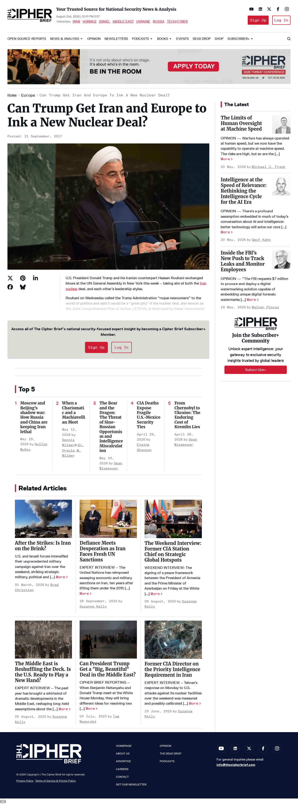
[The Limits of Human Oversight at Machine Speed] (281, 125)
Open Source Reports (26, 40)
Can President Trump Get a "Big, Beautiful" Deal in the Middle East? (107, 670)
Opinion (94, 40)
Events (182, 40)
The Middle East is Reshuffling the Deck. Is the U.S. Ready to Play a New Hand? (43, 673)
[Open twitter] (268, 9)
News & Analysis (64, 40)
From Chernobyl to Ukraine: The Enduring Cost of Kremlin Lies (187, 416)
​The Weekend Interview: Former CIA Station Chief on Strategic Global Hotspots (173, 552)
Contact (122, 777)
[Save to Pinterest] (23, 279)
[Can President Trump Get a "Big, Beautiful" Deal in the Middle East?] (108, 641)
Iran (76, 22)
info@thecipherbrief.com (236, 766)
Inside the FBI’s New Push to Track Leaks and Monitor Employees (243, 262)
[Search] (289, 40)
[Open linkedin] (259, 9)
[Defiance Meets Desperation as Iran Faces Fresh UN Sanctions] (108, 520)
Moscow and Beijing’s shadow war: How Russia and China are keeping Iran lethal (33, 418)
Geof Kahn (261, 241)
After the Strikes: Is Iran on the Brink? (43, 547)
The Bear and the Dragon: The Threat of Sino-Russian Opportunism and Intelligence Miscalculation (111, 428)
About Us (123, 754)
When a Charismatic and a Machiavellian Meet (73, 414)
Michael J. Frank (268, 168)
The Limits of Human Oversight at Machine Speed (241, 124)
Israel (104, 22)
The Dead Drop (170, 754)
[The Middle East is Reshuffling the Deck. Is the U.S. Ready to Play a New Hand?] (43, 641)
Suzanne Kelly (93, 607)
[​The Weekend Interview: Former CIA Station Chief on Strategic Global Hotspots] (173, 520)
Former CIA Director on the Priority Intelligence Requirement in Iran (172, 670)
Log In (281, 20)
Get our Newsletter (131, 785)
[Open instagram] (285, 9)
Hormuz (89, 22)
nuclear (72, 290)
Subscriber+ (238, 40)
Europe (28, 96)
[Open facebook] (277, 9)
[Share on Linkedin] (35, 279)
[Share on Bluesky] (23, 288)
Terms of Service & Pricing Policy (55, 781)
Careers (122, 770)
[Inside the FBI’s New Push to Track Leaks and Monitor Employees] (281, 260)
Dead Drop (202, 40)
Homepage (124, 747)
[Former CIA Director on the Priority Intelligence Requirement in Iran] (173, 641)
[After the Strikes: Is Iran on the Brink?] (43, 520)
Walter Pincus (265, 308)
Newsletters (116, 40)
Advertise (123, 762)
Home (12, 96)
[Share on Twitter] (10, 279)
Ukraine (143, 22)
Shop (219, 40)
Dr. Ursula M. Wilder (73, 451)
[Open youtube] (250, 9)
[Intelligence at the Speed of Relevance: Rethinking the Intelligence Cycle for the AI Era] (281, 187)
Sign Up (256, 20)
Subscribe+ (255, 371)
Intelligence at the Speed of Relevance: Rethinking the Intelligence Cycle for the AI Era (244, 192)
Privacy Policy (25, 781)
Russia (158, 22)
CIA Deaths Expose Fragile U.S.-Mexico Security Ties (148, 416)
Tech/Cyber (177, 22)
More (60, 578)
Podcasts (140, 40)
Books (162, 40)
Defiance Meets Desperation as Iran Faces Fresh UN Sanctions (102, 552)
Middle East (123, 22)
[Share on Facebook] (10, 288)
